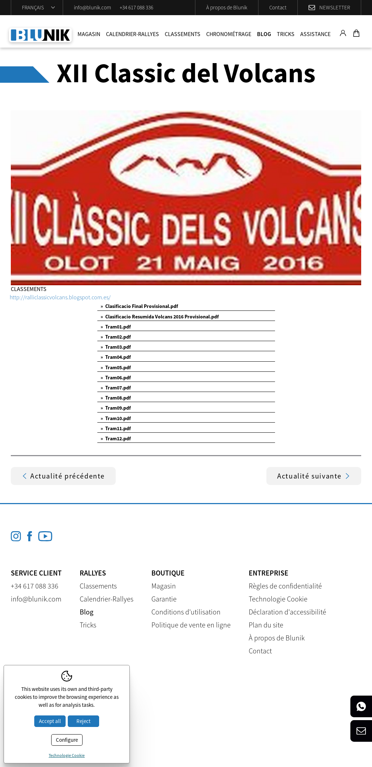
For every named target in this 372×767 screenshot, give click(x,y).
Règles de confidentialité (285, 585)
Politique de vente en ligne (191, 624)
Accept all (50, 721)
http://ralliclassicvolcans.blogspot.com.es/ (60, 297)
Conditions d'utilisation (186, 611)
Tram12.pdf (116, 438)
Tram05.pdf (116, 367)
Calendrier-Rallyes (132, 34)
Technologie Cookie (278, 598)
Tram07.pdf (116, 387)
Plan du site (266, 624)
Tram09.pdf (116, 408)
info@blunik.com (92, 7)
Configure (67, 739)
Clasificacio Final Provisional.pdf (139, 306)
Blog (264, 34)
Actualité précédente (63, 475)
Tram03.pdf (116, 347)
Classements (182, 34)
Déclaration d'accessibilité (287, 611)
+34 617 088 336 (136, 7)
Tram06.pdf (116, 377)
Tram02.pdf (116, 337)
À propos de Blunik (226, 7)
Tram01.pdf (116, 326)
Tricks (285, 34)
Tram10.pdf (116, 418)
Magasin (89, 34)
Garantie (164, 598)
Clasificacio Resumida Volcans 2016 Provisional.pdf (160, 316)
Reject (83, 721)
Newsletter (334, 7)
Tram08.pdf (116, 397)
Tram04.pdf (116, 357)
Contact (278, 7)
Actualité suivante (313, 475)
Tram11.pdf (116, 428)
